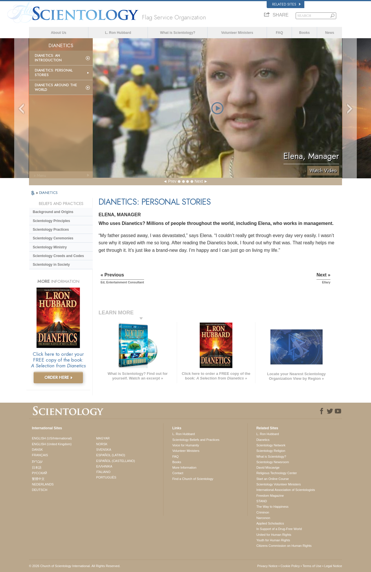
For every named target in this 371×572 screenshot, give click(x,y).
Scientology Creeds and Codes (58, 256)
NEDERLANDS (43, 484)
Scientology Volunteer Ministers (278, 484)
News (329, 33)
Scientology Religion (270, 450)
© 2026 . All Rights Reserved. (74, 566)
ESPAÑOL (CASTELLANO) (115, 461)
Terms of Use (312, 566)
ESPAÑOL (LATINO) (110, 455)
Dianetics (262, 439)
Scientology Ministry (50, 247)
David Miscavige (267, 467)
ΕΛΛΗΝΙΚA (104, 466)
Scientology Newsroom (272, 462)
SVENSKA (103, 449)
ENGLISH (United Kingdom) (52, 444)
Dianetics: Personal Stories (53, 73)
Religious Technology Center (276, 473)
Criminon (262, 512)
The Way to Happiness (272, 506)
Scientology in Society (51, 265)
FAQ (279, 33)
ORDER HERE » (58, 377)
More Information (184, 467)
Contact (177, 473)
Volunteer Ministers (237, 33)
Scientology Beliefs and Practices (195, 439)
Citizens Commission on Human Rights (284, 545)
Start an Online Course (272, 479)
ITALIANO (103, 472)
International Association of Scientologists (285, 490)
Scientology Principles (51, 221)
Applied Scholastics (270, 523)
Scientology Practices (51, 230)
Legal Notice (333, 566)
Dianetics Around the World (56, 87)
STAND (261, 501)
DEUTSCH (39, 490)
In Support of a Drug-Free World (279, 529)
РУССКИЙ (39, 473)
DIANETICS (48, 192)
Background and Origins (53, 212)
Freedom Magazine (270, 495)
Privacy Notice (267, 566)
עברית (37, 461)
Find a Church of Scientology (192, 479)
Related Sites (286, 4)
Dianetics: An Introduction (48, 58)
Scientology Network (270, 445)
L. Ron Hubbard (118, 33)
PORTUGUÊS (106, 477)
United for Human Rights (273, 534)
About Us (58, 33)
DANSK (37, 449)
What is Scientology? (177, 33)
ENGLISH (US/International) (52, 438)
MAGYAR (103, 438)
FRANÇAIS (40, 455)
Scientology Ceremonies (53, 238)
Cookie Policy (290, 566)
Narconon (263, 518)
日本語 (36, 467)
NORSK (102, 444)
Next (198, 181)
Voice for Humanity (185, 445)
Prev (172, 181)
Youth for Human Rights (273, 540)
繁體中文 (38, 479)
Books (304, 33)
